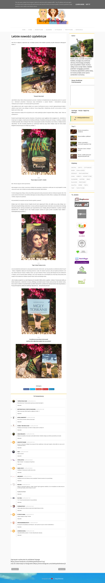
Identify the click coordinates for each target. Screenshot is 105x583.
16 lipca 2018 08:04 (28, 459)
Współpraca (79, 29)
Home (23, 29)
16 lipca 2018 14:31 (26, 484)
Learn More (80, 4)
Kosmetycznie (39, 29)
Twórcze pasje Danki (22, 401)
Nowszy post (15, 569)
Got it (88, 4)
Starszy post (61, 569)
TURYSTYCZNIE (80, 188)
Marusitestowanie (21, 442)
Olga (18, 451)
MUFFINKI (82, 179)
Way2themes (59, 579)
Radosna (19, 484)
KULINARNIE (74, 179)
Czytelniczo (58, 29)
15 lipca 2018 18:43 (34, 425)
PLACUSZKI (74, 182)
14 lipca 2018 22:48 (40, 409)
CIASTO (80, 167)
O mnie (30, 29)
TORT (72, 188)
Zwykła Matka (20, 459)
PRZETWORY (82, 182)
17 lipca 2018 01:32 (30, 514)
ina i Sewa (19, 498)
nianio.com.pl (20, 468)
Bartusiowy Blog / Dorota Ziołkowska (26, 409)
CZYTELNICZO (30, 39)
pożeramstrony (21, 506)
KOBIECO (79, 176)
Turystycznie (69, 29)
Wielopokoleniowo (83, 117)
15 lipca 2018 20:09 (24, 451)
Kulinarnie (49, 29)
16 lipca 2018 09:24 (27, 476)
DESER (73, 170)
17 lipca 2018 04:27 (34, 522)
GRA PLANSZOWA (83, 173)
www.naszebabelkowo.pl (23, 522)
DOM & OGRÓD (81, 170)
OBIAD (88, 179)
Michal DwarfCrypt (21, 417)
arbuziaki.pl (20, 476)
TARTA (86, 185)
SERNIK (80, 185)
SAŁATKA (73, 185)
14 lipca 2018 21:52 (31, 401)
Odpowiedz (19, 405)
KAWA (73, 176)
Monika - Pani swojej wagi (23, 425)
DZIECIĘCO (74, 173)
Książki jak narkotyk (21, 491)
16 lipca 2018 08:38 (28, 468)
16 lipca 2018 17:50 (26, 498)
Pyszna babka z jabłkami (84, 136)
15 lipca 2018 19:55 (30, 442)
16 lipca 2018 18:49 (29, 506)
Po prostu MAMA (21, 514)
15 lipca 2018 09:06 (31, 417)
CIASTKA (73, 167)
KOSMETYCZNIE (87, 176)
